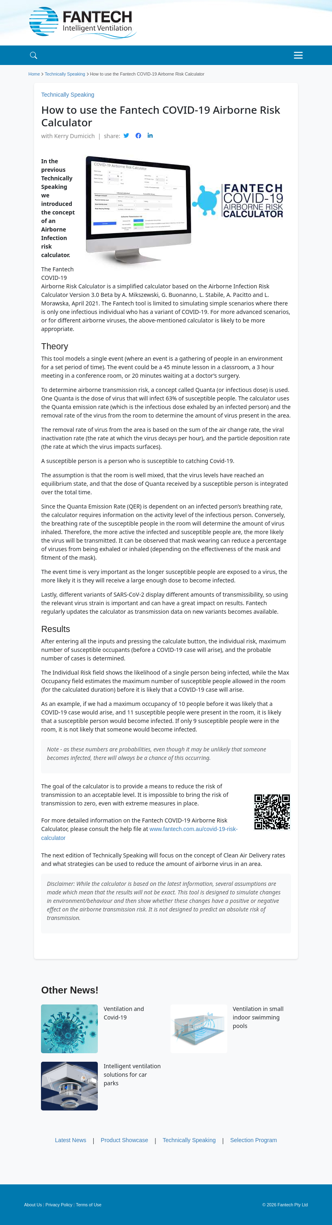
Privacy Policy (58, 1204)
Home (34, 73)
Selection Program (253, 1140)
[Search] (33, 55)
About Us (33, 1204)
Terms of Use (88, 1204)
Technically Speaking (65, 73)
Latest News (70, 1140)
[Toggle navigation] (300, 55)
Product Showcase (124, 1140)
